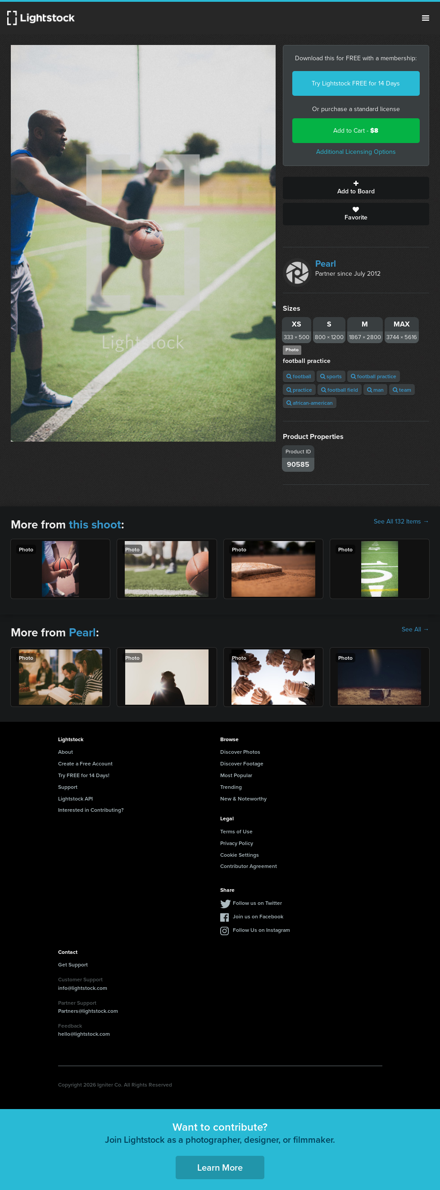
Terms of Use (236, 831)
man (375, 390)
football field (339, 390)
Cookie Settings (239, 855)
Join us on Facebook (258, 916)
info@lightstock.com (82, 988)
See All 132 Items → (401, 521)
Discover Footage (241, 763)
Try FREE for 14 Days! (83, 775)
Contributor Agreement (248, 866)
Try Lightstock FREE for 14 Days (356, 83)
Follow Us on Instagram (261, 930)
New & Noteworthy (243, 798)
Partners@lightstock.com (88, 1011)
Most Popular (236, 775)
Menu (425, 18)
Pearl (325, 263)
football (298, 376)
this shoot (95, 524)
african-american (309, 403)
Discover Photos (240, 752)
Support (67, 787)
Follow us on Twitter (257, 903)
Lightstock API (75, 798)
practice (299, 390)
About (65, 752)
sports (331, 376)
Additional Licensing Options (356, 152)
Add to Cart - (355, 130)
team (402, 390)
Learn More (220, 1167)
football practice (373, 376)
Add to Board (356, 188)
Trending (231, 787)
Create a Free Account (85, 763)
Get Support (73, 964)
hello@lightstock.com (84, 1034)
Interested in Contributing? (91, 810)
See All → (415, 629)
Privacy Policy (236, 843)
